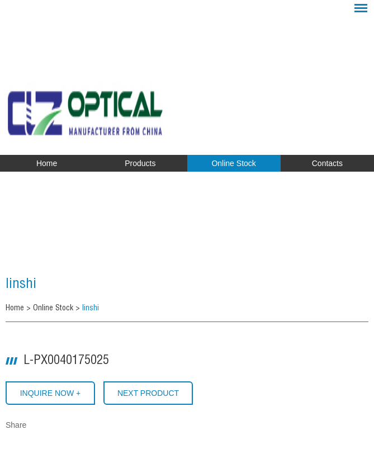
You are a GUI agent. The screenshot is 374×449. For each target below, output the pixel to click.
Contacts (327, 163)
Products (140, 163)
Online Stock (233, 163)
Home (46, 163)
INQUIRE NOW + (50, 393)
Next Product (148, 393)
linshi (21, 285)
